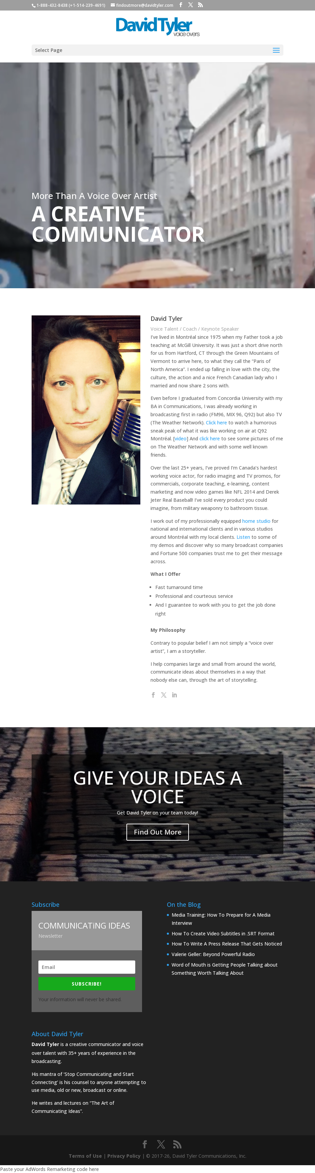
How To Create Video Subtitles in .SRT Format (223, 933)
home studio (236, 522)
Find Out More (157, 826)
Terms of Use (85, 1156)
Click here (202, 417)
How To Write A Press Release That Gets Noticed (227, 943)
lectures (72, 1103)
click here (197, 434)
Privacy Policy (124, 1156)
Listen (225, 540)
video (174, 437)
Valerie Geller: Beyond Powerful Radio (213, 954)
